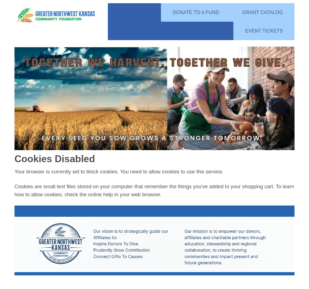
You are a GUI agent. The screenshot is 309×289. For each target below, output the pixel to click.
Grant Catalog (262, 12)
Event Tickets (264, 31)
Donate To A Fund (196, 12)
